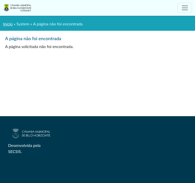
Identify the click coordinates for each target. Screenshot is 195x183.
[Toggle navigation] (185, 8)
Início (8, 23)
